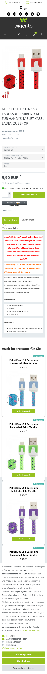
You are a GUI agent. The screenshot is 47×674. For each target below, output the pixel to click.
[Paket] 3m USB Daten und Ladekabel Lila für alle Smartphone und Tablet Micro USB (23, 489)
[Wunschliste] (27, 35)
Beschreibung (10, 220)
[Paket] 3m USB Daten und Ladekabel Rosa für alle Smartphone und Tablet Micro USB (23, 553)
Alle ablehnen (23, 661)
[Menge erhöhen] (9, 193)
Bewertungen (28, 219)
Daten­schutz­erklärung (31, 630)
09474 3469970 (14, 2)
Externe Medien (13, 641)
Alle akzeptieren (23, 654)
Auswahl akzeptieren (23, 668)
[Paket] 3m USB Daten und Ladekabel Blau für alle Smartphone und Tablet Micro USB (23, 362)
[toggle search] (19, 35)
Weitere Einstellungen (12, 648)
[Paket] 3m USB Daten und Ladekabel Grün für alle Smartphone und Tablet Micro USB (23, 426)
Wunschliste (9, 210)
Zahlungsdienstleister (16, 638)
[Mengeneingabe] (5, 195)
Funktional (11, 645)
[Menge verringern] (9, 196)
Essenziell (10, 635)
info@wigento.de (36, 2)
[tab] (10, 220)
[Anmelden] (41, 35)
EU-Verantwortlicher (11, 227)
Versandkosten (24, 183)
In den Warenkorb (29, 194)
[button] (23, 204)
